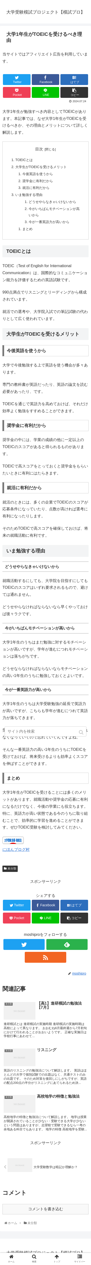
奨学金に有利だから (37, 181)
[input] (46, 731)
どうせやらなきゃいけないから (52, 202)
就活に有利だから (36, 188)
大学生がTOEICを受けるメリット (41, 167)
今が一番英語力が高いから (49, 222)
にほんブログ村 (16, 849)
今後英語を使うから (37, 174)
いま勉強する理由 (28, 195)
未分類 (12, 868)
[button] (81, 732)
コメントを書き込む (45, 1209)
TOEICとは (24, 160)
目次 (39, 149)
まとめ (27, 229)
